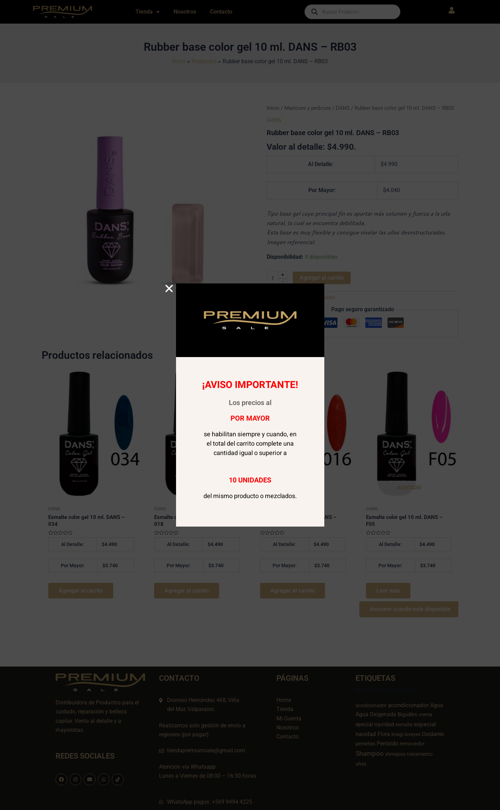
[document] (250, 405)
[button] (169, 288)
